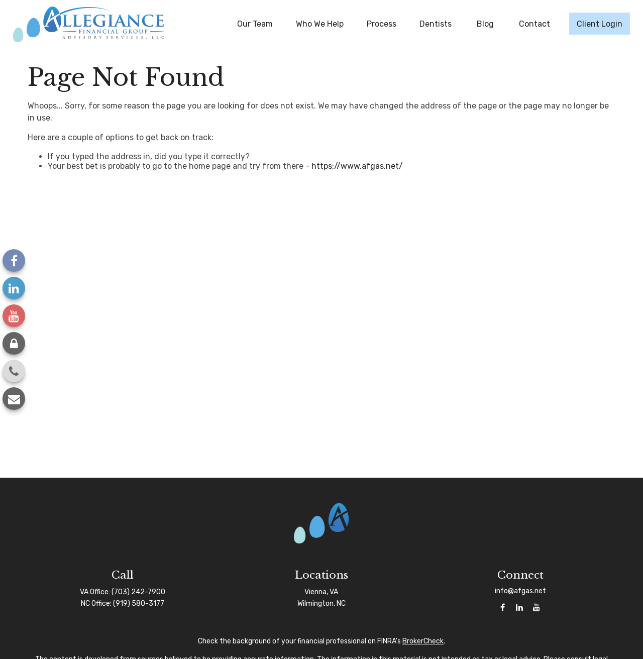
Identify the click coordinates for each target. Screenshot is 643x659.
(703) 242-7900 (138, 592)
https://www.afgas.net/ (357, 166)
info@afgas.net (520, 591)
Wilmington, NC (321, 603)
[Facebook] (14, 260)
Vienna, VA (321, 592)
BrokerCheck (423, 641)
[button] (255, 24)
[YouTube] (14, 315)
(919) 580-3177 (138, 603)
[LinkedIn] (14, 288)
